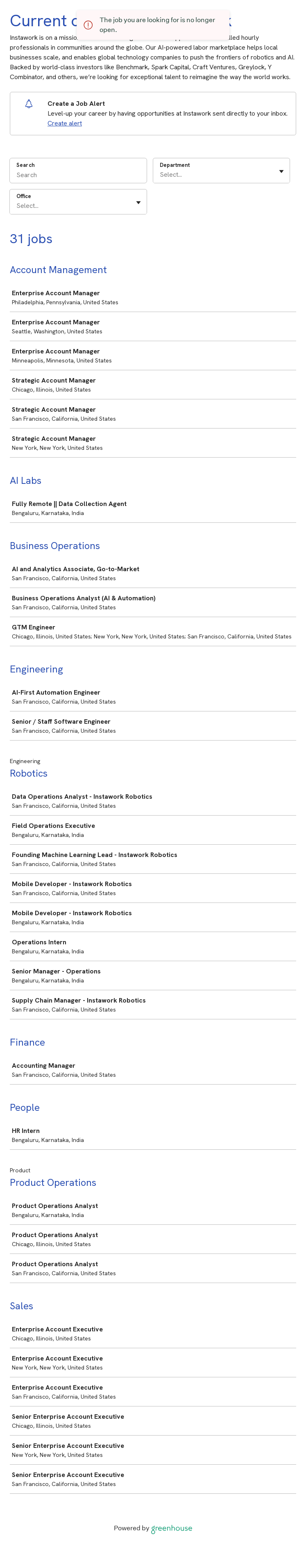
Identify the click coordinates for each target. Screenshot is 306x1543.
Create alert (65, 123)
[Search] (78, 176)
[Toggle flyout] (281, 171)
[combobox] (160, 174)
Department (175, 165)
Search (25, 165)
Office (23, 196)
